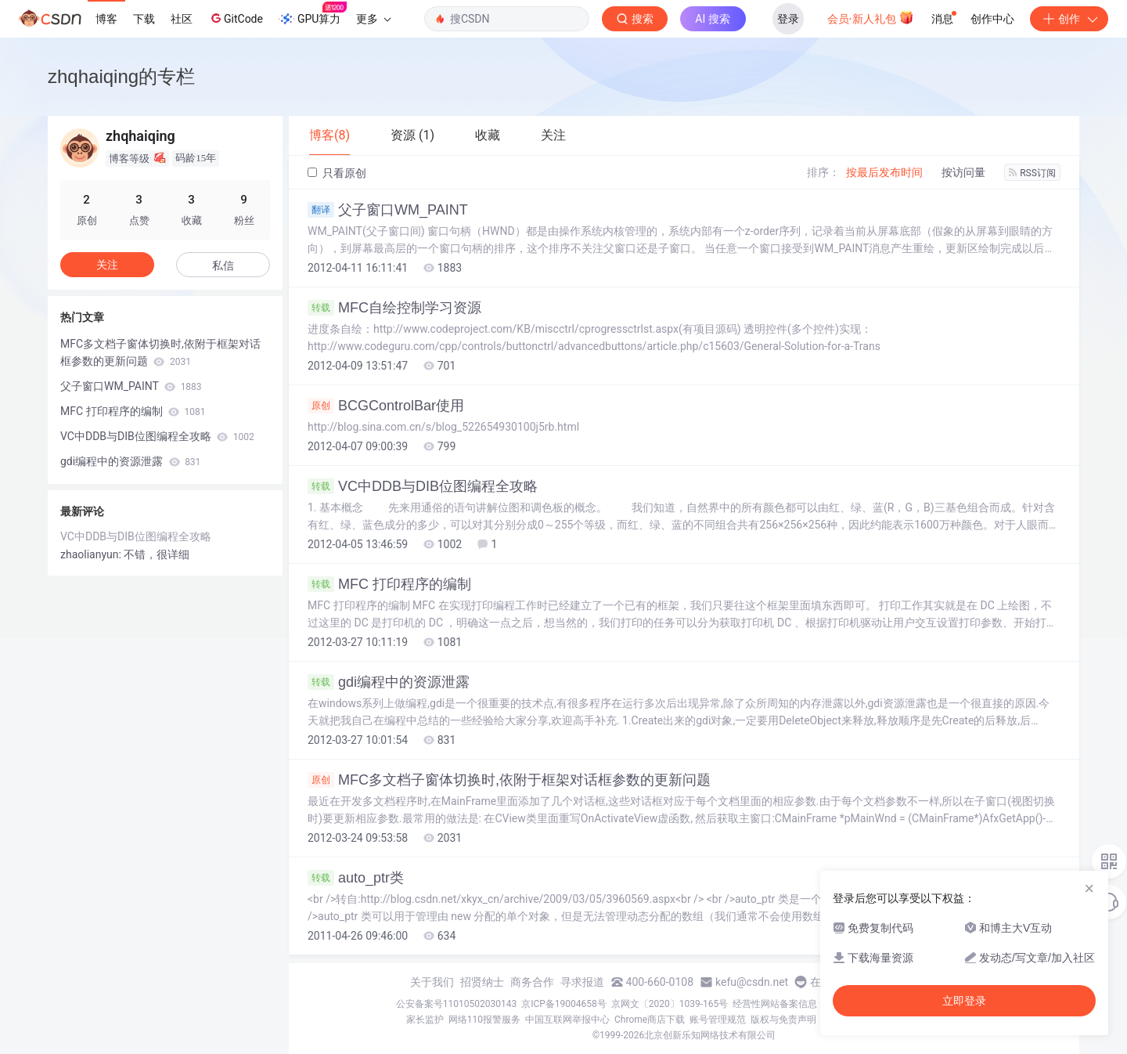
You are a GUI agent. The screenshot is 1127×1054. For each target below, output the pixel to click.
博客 (106, 19)
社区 (182, 19)
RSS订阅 (1032, 173)
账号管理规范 (718, 1019)
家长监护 (425, 1019)
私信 (223, 265)
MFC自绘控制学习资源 (394, 308)
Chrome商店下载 (649, 1019)
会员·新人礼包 (870, 17)
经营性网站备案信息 (775, 1003)
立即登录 (964, 1000)
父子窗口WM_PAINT (388, 210)
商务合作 (532, 982)
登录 (788, 19)
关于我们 (432, 982)
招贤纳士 (482, 982)
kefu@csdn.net (751, 982)
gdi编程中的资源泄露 (389, 682)
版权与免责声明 (783, 1019)
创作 (1069, 19)
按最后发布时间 (884, 172)
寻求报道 (582, 982)
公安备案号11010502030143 (456, 1003)
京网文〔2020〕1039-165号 (670, 1003)
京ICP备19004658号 (564, 1003)
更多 (373, 19)
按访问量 (963, 172)
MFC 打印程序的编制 (389, 584)
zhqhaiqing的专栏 (121, 76)
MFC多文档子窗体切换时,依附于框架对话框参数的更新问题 (509, 780)
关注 (107, 264)
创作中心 (992, 19)
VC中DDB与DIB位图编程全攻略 (423, 486)
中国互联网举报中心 (567, 1019)
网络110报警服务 (484, 1019)
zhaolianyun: (92, 554)
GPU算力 (313, 14)
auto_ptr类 (356, 878)
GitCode (235, 18)
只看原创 (337, 173)
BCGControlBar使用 (386, 405)
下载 (144, 19)
